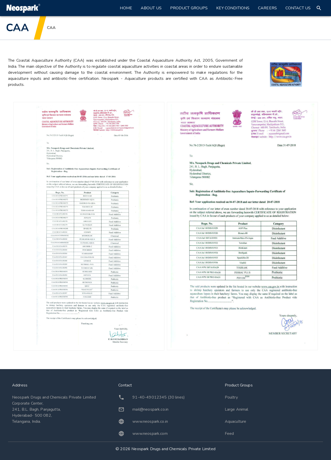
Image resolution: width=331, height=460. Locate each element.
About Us (151, 8)
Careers (267, 8)
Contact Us (298, 8)
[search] (319, 8)
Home (126, 8)
